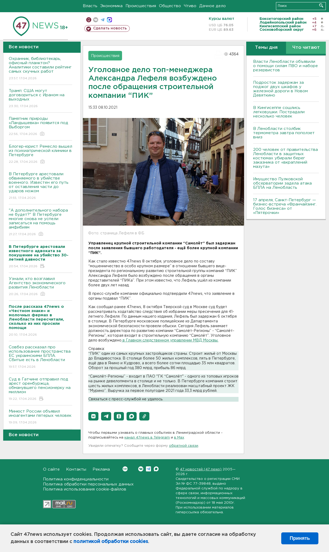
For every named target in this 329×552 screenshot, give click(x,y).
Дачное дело (212, 6)
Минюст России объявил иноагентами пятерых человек (40, 417)
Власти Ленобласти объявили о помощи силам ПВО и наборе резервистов (285, 66)
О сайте (51, 469)
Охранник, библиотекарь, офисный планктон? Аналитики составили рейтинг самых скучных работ (40, 69)
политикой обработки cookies (110, 542)
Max (156, 468)
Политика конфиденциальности (76, 479)
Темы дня (266, 48)
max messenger (109, 19)
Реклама (101, 469)
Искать (321, 5)
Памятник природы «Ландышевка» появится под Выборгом (40, 126)
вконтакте (95, 19)
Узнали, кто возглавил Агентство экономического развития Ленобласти (40, 286)
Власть (90, 6)
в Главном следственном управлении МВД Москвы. (170, 340)
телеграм (102, 19)
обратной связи (183, 445)
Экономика (111, 6)
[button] (93, 416)
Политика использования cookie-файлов (84, 489)
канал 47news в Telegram (147, 437)
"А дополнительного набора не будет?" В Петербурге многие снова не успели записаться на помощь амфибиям (40, 222)
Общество (170, 6)
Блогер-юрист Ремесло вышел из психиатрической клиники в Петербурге (40, 154)
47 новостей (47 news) (201, 469)
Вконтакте (125, 468)
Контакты (76, 469)
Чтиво (190, 6)
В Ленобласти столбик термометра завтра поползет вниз (284, 133)
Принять (300, 538)
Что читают (306, 48)
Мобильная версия (88, 19)
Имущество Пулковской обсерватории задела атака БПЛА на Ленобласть (282, 183)
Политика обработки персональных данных (88, 484)
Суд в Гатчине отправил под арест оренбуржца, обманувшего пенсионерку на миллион (40, 389)
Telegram (148, 468)
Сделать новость (110, 28)
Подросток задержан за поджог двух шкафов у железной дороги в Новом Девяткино (280, 89)
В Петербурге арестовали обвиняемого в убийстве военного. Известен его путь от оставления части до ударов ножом (40, 186)
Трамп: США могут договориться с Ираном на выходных (40, 98)
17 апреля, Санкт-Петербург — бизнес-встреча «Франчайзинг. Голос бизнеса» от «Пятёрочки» (285, 206)
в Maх (179, 437)
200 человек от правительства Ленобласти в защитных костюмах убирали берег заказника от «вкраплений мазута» (285, 158)
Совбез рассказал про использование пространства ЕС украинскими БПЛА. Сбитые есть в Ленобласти (40, 357)
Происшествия (140, 6)
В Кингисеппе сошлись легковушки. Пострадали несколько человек (279, 112)
